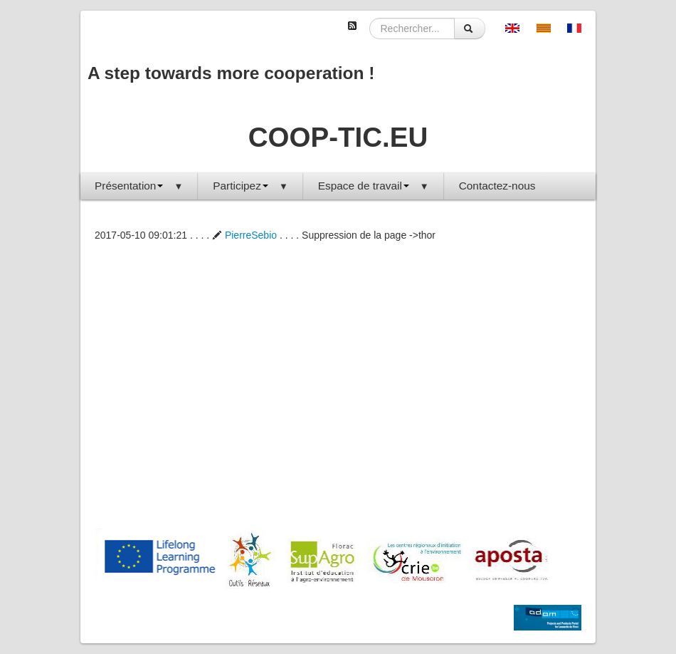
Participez (250, 186)
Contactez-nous (497, 186)
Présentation (139, 186)
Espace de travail (373, 186)
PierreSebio (244, 235)
